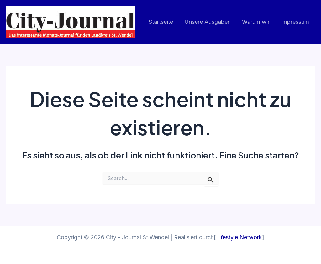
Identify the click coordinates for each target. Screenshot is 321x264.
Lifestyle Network (239, 237)
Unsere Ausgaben (207, 21)
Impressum (295, 21)
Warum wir (256, 21)
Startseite (161, 21)
